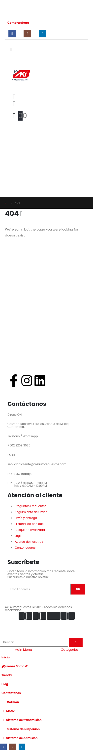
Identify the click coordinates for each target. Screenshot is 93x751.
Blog (4, 684)
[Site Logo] (21, 75)
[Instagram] (27, 33)
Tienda (6, 675)
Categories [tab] (70, 649)
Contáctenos (11, 693)
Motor (8, 711)
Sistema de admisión (19, 738)
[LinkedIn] (42, 33)
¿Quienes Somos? (14, 666)
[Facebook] (12, 33)
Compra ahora (18, 23)
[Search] (76, 642)
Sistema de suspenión (20, 728)
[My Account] (14, 104)
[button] (14, 97)
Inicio (5, 657)
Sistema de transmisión (21, 720)
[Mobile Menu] (12, 49)
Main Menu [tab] (23, 649)
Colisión (10, 701)
